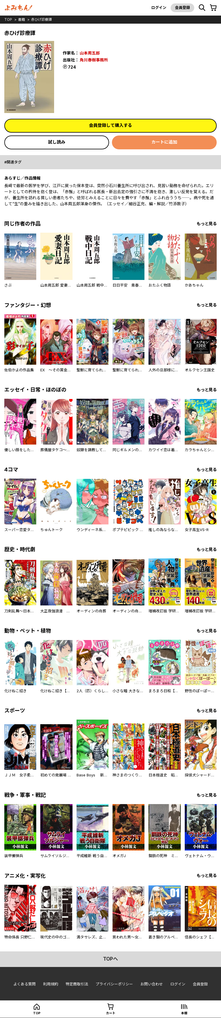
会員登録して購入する (110, 125)
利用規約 (50, 984)
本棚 (184, 1013)
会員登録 (182, 7)
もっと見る (207, 223)
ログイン (158, 7)
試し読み (56, 142)
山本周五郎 (90, 52)
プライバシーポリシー (114, 984)
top (8, 19)
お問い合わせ (151, 984)
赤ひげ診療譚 (41, 19)
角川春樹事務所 (94, 59)
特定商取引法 (77, 984)
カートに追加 (164, 142)
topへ (110, 959)
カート (110, 1013)
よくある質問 (24, 984)
